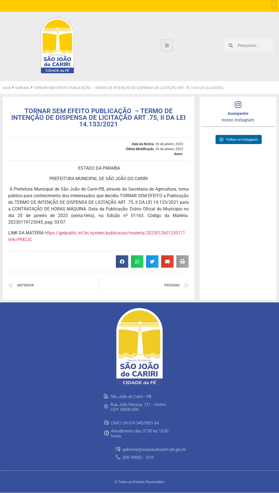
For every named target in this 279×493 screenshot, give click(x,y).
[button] (273, 4)
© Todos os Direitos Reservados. (139, 482)
